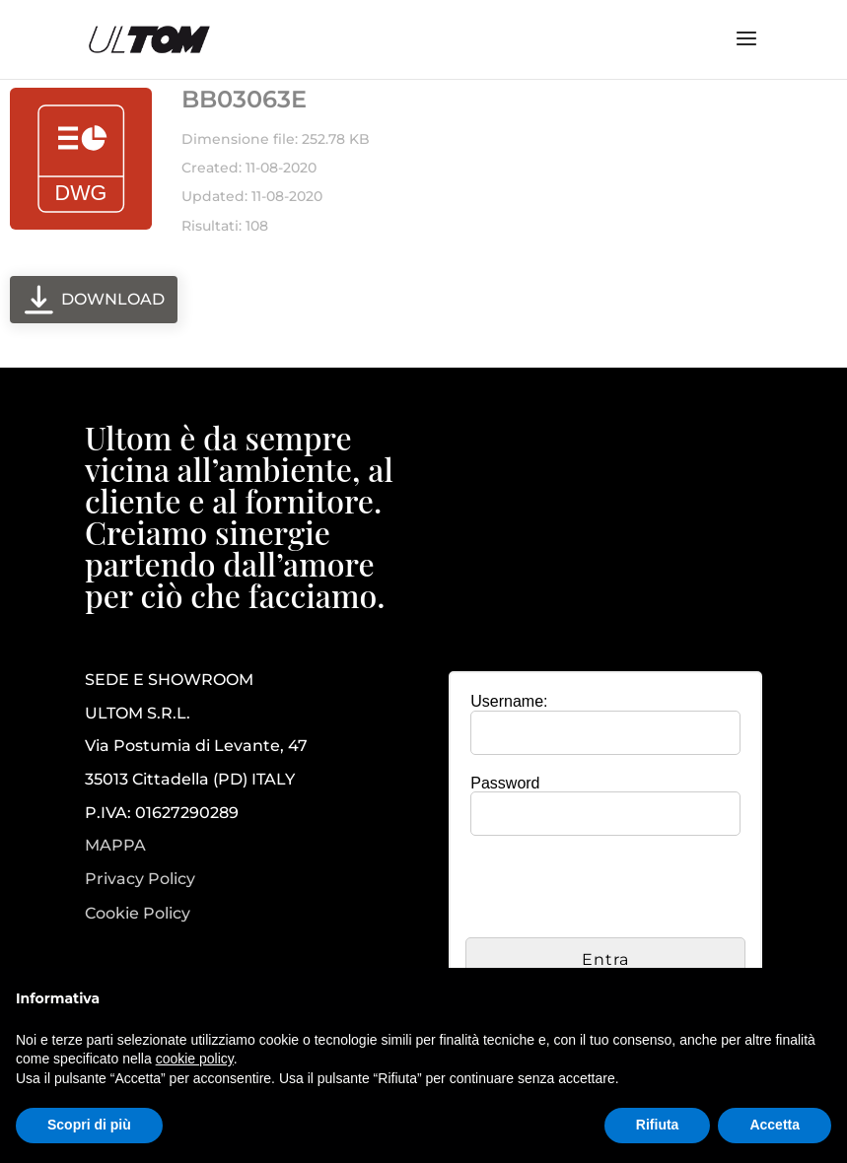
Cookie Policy (137, 914)
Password (504, 783)
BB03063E (244, 99)
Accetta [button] (774, 1124)
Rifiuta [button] (657, 1124)
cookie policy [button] (195, 1058)
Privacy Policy (140, 879)
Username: (508, 701)
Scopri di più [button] (89, 1124)
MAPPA (115, 845)
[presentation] (615, 889)
